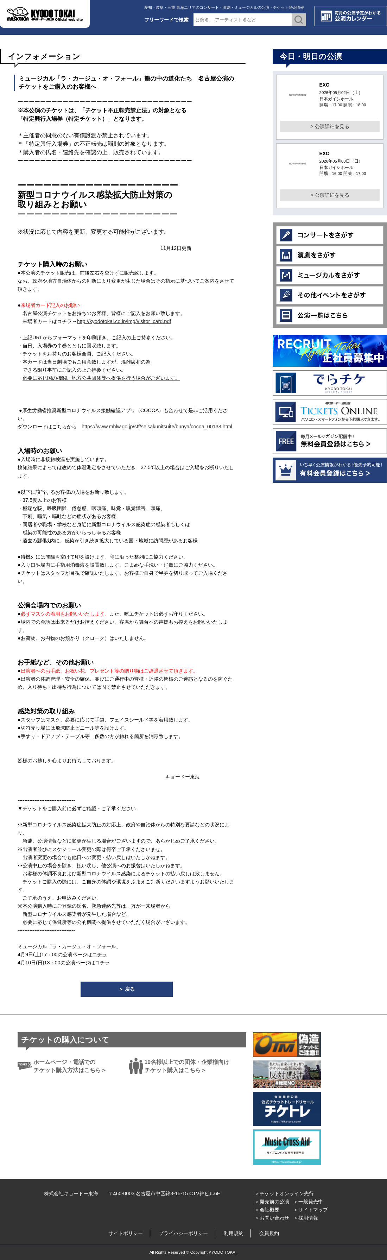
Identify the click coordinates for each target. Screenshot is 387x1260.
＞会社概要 (267, 1209)
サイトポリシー (125, 1233)
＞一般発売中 (308, 1201)
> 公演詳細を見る (329, 126)
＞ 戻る (127, 989)
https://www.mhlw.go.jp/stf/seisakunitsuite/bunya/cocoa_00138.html (157, 426)
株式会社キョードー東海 (71, 1193)
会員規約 (269, 1233)
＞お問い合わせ (272, 1218)
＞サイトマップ (310, 1209)
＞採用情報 (305, 1218)
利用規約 (233, 1233)
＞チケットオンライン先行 (284, 1193)
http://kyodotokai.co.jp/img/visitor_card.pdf (124, 321)
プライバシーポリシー (183, 1233)
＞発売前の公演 (272, 1201)
